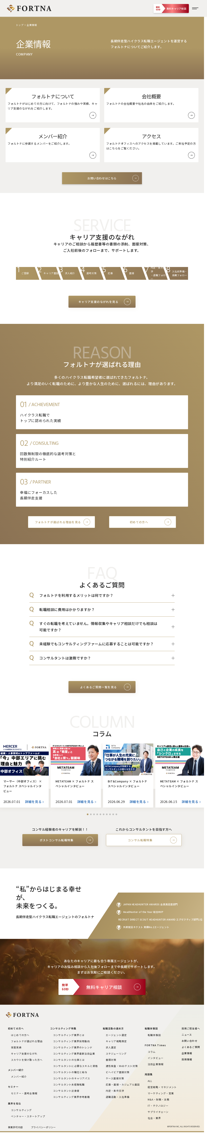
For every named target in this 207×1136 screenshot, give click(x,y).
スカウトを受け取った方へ (27, 1059)
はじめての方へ (20, 1035)
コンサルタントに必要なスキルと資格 (75, 1066)
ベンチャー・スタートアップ (28, 1116)
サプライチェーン (158, 1111)
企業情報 (187, 1053)
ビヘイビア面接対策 (118, 1072)
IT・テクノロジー (158, 1105)
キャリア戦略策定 (116, 1041)
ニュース (187, 1034)
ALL (150, 1081)
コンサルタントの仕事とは (69, 1059)
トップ (19, 25)
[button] (87, 814)
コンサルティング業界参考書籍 (71, 1096)
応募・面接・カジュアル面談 (123, 1084)
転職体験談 (154, 1035)
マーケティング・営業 (161, 1093)
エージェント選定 (116, 1035)
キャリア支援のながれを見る (98, 302)
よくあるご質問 (191, 1047)
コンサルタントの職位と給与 (70, 1072)
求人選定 (111, 1047)
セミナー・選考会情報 (24, 1093)
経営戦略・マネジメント (162, 1087)
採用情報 (187, 1059)
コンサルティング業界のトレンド (72, 1047)
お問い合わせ (189, 1040)
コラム (152, 1051)
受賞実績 (16, 1047)
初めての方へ (139, 522)
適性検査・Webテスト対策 (122, 1066)
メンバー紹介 (19, 1076)
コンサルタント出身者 (66, 1090)
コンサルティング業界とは (68, 1035)
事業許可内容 (15, 1127)
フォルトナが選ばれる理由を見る (58, 522)
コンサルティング (21, 1110)
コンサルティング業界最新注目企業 (74, 1053)
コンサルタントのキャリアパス (71, 1078)
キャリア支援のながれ (24, 1053)
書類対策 (111, 1059)
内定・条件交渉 (115, 1090)
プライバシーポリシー (43, 1127)
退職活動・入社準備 (118, 1096)
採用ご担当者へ (191, 1028)
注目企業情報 (155, 1064)
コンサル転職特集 (140, 840)
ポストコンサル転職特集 (56, 840)
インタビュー (155, 1058)
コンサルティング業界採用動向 (71, 1041)
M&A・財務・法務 (158, 1099)
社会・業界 (154, 1118)
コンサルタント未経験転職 (69, 1084)
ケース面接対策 (115, 1078)
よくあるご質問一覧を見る (98, 687)
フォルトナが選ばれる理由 (27, 1041)
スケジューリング (116, 1053)
